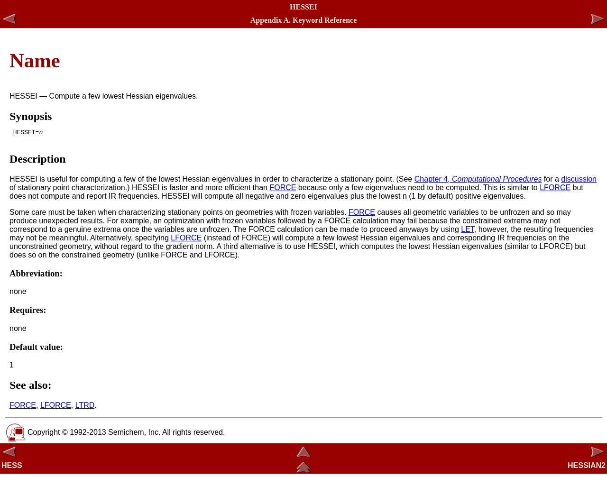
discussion (579, 182)
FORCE (282, 190)
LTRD (85, 408)
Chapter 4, (478, 182)
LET (467, 232)
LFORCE (555, 190)
